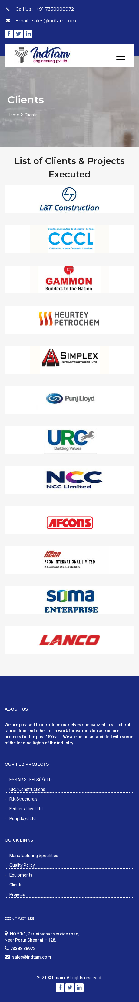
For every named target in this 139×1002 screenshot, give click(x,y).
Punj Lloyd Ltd (22, 818)
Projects (17, 894)
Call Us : (44, 9)
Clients (15, 884)
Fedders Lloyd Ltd (26, 808)
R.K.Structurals (23, 799)
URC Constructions (27, 789)
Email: (45, 20)
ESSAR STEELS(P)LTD (30, 779)
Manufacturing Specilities (33, 855)
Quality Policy (22, 865)
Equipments (20, 875)
